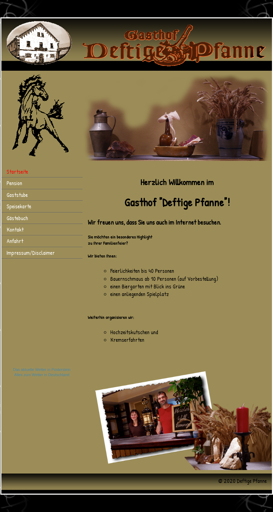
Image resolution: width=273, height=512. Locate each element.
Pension (14, 183)
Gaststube (17, 195)
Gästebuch (17, 218)
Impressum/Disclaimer (31, 253)
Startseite (17, 171)
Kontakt (15, 229)
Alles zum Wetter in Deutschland (41, 375)
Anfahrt (15, 241)
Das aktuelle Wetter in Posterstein (41, 369)
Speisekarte (19, 206)
